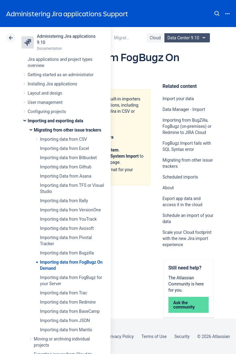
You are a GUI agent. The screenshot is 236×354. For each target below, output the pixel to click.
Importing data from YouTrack (68, 219)
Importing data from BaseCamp (70, 311)
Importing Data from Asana (65, 176)
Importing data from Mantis (66, 329)
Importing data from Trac (63, 292)
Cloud (155, 37)
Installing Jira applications (52, 83)
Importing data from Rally (64, 200)
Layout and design (45, 93)
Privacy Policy (121, 336)
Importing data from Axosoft (67, 228)
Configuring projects (47, 111)
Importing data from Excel (64, 148)
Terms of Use (154, 336)
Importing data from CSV (63, 139)
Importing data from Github (65, 166)
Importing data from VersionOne (70, 209)
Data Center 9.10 (187, 38)
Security (182, 336)
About (168, 187)
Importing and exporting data (55, 120)
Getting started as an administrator (61, 74)
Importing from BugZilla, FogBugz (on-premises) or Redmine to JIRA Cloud (187, 126)
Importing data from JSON (65, 320)
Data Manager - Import (184, 109)
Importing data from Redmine (68, 302)
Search (217, 13)
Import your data (178, 98)
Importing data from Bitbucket (68, 157)
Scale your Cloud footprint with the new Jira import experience (187, 238)
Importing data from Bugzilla (67, 252)
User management (45, 102)
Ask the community (184, 304)
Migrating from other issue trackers (67, 130)
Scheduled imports (180, 177)
